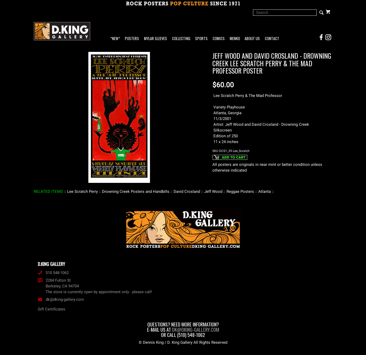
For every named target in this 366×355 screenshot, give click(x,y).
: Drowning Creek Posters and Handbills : (135, 191)
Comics (219, 39)
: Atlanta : (264, 191)
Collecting (181, 39)
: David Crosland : (186, 191)
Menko (235, 39)
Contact (272, 39)
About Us (252, 39)
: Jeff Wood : (213, 191)
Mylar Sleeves (155, 39)
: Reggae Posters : (240, 191)
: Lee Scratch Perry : (82, 191)
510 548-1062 (53, 272)
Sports (201, 39)
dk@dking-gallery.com (61, 299)
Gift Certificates (51, 309)
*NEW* (115, 39)
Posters (132, 39)
